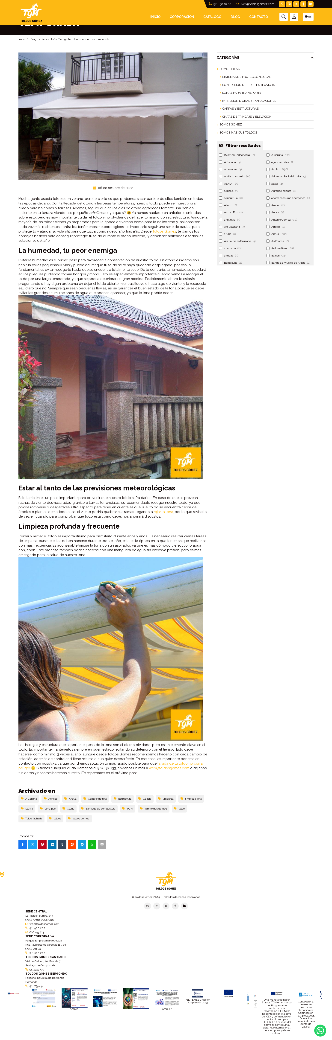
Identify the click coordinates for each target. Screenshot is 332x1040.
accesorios (230, 169)
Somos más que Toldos (238, 132)
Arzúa (70, 798)
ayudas (228, 255)
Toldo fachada (31, 818)
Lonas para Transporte (241, 92)
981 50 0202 (220, 4)
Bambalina (230, 262)
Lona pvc (48, 808)
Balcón (275, 255)
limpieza (166, 798)
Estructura (122, 798)
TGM (127, 808)
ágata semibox (280, 162)
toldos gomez (78, 818)
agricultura (231, 198)
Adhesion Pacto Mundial (286, 176)
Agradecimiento (281, 190)
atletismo (229, 248)
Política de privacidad (114, 1038)
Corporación (182, 17)
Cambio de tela (95, 798)
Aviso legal (166, 1038)
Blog (235, 17)
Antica (275, 212)
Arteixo (275, 226)
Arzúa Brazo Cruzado (237, 241)
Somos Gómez (230, 124)
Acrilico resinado (234, 176)
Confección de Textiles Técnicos (248, 85)
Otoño (68, 808)
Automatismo (280, 248)
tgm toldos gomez (153, 808)
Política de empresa (143, 1038)
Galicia (144, 798)
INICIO (155, 17)
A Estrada (229, 162)
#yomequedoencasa (237, 155)
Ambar (275, 205)
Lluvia (27, 808)
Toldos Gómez (164, 231)
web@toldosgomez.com (255, 4)
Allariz (228, 205)
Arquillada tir (232, 226)
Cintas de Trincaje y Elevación (247, 116)
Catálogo (212, 17)
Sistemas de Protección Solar (246, 77)
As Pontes (277, 241)
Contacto (258, 17)
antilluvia (229, 219)
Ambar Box (231, 212)
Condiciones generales (190, 1038)
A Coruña (29, 798)
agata (274, 183)
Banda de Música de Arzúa (288, 262)
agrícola (228, 190)
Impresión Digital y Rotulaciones (249, 100)
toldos (55, 818)
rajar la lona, (164, 512)
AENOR (228, 183)
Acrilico (50, 798)
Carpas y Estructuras (240, 108)
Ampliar (74, 1009)
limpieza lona (191, 798)
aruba (227, 234)
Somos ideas (229, 69)
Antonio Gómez (281, 219)
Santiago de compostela (98, 808)
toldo (179, 808)
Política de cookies (220, 1038)
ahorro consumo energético (288, 198)
